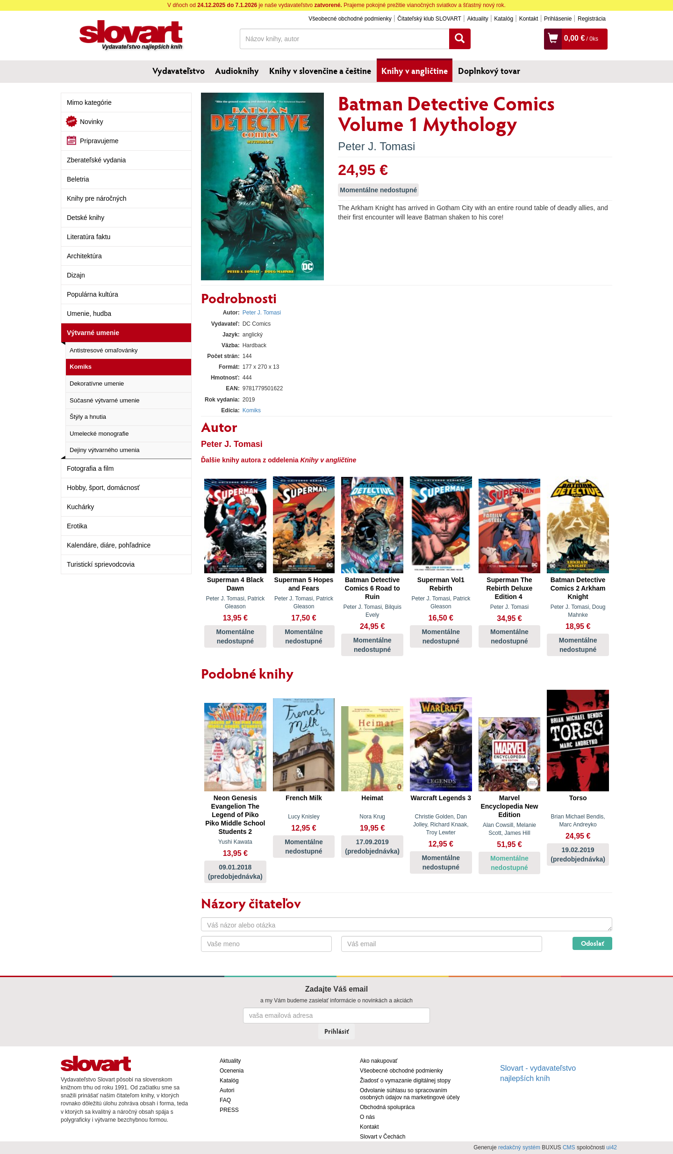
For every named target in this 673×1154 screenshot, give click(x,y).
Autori (227, 1090)
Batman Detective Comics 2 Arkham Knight (578, 588)
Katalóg (503, 18)
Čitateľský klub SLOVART (429, 18)
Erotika (77, 526)
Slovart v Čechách (382, 1136)
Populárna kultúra (92, 294)
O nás (367, 1117)
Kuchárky (80, 507)
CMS (569, 1147)
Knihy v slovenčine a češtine (320, 70)
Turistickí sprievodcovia (101, 564)
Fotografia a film (90, 468)
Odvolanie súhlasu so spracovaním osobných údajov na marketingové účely (409, 1094)
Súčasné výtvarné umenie (105, 400)
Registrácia (592, 18)
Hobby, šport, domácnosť (103, 487)
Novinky (91, 121)
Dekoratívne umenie (97, 383)
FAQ (225, 1100)
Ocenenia (231, 1070)
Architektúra (84, 256)
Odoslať (592, 943)
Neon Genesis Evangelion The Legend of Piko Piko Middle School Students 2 (235, 814)
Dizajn (76, 275)
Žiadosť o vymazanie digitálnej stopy (405, 1080)
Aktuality (477, 18)
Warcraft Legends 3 (441, 798)
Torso (578, 798)
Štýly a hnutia (88, 416)
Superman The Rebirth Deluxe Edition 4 (510, 588)
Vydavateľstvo (178, 70)
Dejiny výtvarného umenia (105, 449)
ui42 (611, 1147)
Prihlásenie (558, 18)
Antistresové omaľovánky (103, 350)
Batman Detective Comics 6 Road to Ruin (372, 588)
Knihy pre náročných (97, 198)
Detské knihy (85, 217)
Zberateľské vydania (96, 160)
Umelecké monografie (99, 433)
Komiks (81, 366)
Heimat (372, 798)
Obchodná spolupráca (387, 1107)
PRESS (229, 1110)
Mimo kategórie (89, 102)
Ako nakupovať (379, 1061)
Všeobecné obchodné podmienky (349, 18)
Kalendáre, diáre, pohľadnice (108, 545)
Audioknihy (237, 70)
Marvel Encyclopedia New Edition (509, 806)
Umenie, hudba (89, 313)
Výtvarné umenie (93, 332)
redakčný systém (519, 1147)
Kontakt (528, 18)
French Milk (304, 798)
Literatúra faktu (88, 237)
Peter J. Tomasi (376, 146)
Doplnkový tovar (489, 70)
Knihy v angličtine (414, 70)
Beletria (78, 179)
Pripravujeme (99, 141)
